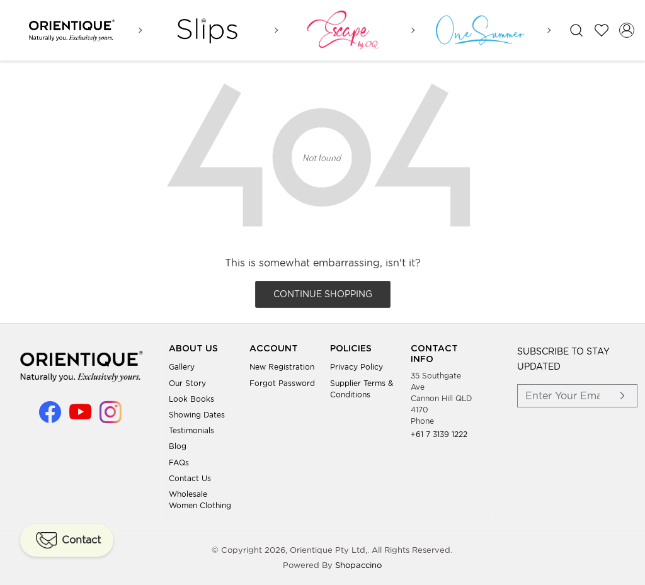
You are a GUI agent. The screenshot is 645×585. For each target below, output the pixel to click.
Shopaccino (358, 564)
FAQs (179, 461)
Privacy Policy (356, 365)
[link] (576, 30)
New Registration (281, 365)
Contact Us (190, 477)
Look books (191, 397)
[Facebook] (50, 416)
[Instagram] (110, 416)
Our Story (187, 382)
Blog (177, 445)
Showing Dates (197, 413)
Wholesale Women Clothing (200, 498)
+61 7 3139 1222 (439, 433)
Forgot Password (282, 382)
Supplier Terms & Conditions (361, 387)
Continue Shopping (322, 293)
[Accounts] (626, 29)
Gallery (182, 365)
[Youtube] (80, 416)
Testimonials (191, 429)
